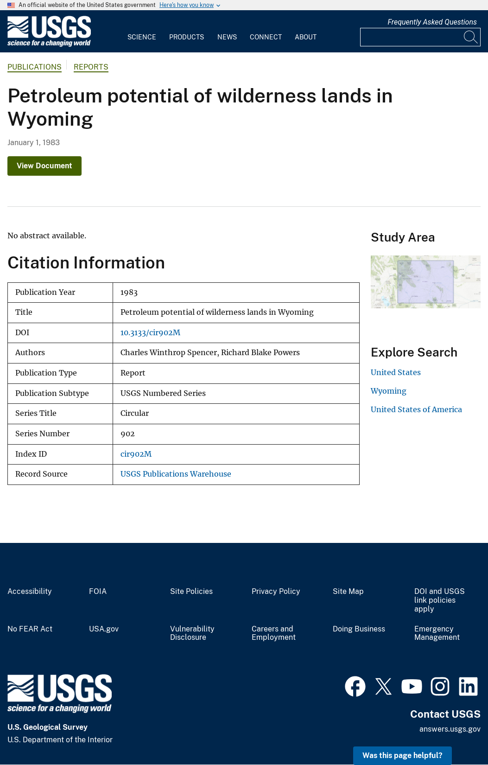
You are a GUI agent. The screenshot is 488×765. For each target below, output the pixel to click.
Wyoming (388, 390)
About (306, 37)
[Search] (471, 37)
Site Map (348, 591)
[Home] (49, 44)
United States (396, 372)
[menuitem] (142, 31)
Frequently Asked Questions (432, 22)
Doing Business (359, 629)
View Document (44, 165)
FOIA (98, 591)
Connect (266, 37)
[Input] (420, 37)
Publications (34, 67)
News (227, 37)
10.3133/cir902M (150, 332)
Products (186, 37)
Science (141, 37)
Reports (91, 67)
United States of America (416, 409)
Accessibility (29, 591)
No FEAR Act (29, 629)
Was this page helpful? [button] (402, 755)
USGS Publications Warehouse (175, 474)
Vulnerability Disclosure (192, 633)
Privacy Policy (276, 591)
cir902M (136, 454)
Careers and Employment (274, 633)
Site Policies (191, 591)
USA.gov (104, 629)
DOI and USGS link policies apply (439, 600)
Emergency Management (437, 633)
